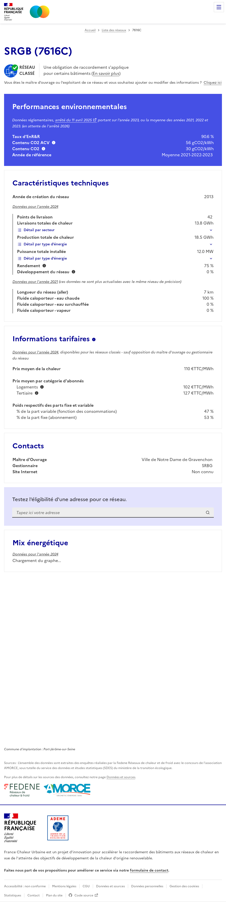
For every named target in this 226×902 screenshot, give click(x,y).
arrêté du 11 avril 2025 (73, 120)
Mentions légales (64, 886)
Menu (219, 7)
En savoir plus (106, 73)
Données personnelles (147, 886)
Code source (83, 895)
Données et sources (121, 777)
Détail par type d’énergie (42, 244)
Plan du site (54, 895)
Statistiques (12, 895)
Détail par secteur (36, 230)
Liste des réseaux (114, 30)
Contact (33, 895)
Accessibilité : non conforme (25, 886)
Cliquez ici (213, 82)
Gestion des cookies (184, 886)
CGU (86, 886)
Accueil (90, 30)
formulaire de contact (149, 870)
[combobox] (113, 512)
